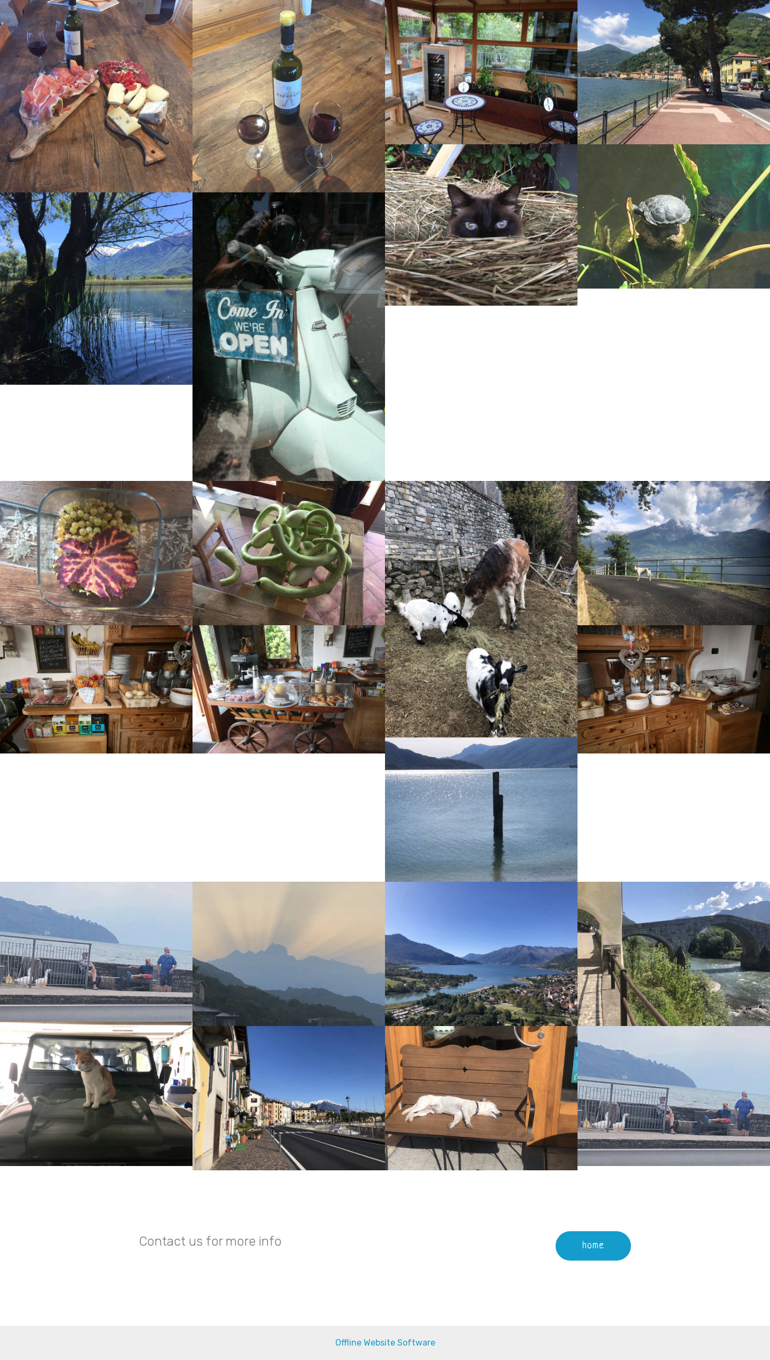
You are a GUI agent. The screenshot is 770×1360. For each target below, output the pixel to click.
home (593, 1245)
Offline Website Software (385, 1343)
